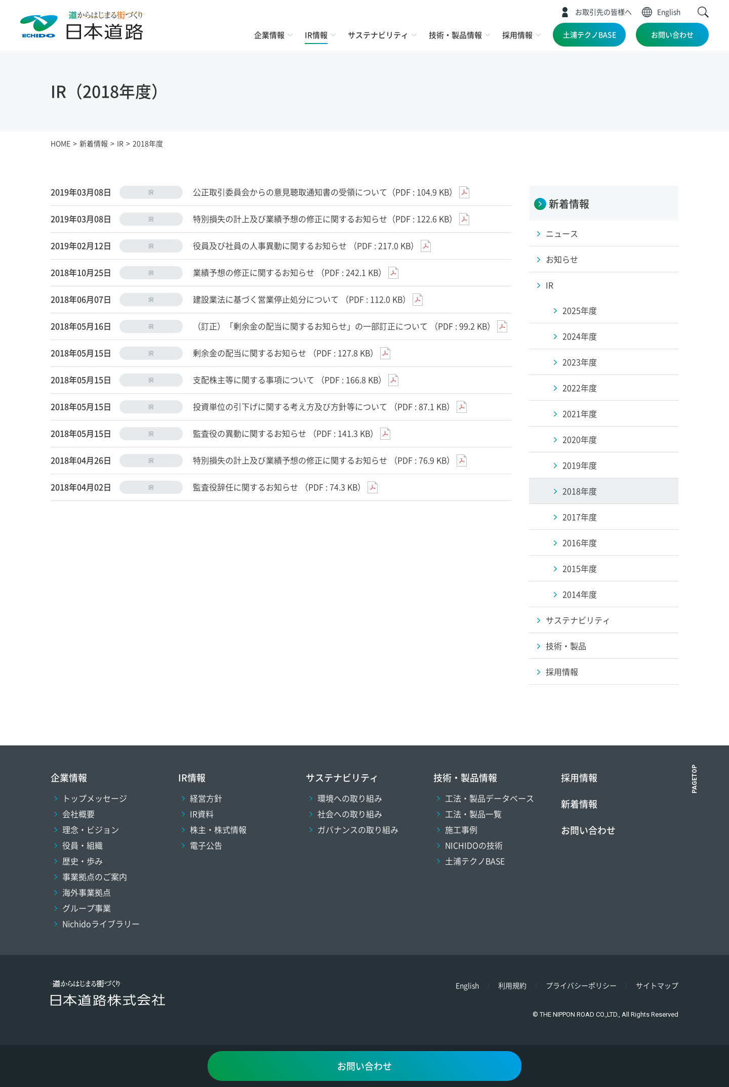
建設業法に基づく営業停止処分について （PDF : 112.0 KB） (302, 299)
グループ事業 (86, 908)
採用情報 (517, 34)
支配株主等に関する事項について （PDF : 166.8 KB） (289, 379)
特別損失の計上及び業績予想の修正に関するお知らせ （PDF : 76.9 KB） (324, 460)
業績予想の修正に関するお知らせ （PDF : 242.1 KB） (289, 272)
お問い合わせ (672, 34)
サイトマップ (657, 985)
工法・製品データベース (489, 798)
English (668, 12)
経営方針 (206, 798)
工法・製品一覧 (473, 814)
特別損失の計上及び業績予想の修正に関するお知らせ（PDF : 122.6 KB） (325, 219)
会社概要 (78, 814)
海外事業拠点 (86, 892)
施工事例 (461, 829)
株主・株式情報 (218, 829)
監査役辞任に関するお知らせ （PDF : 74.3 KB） (279, 487)
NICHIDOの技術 (474, 845)
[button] (703, 12)
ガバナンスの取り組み (357, 829)
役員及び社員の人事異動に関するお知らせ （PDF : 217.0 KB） (306, 245)
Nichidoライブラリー (101, 923)
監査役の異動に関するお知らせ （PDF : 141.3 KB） (285, 433)
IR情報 (316, 34)
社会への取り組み (349, 814)
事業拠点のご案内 (94, 876)
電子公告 (206, 845)
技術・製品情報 (455, 34)
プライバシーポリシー (581, 985)
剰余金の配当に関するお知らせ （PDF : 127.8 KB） (285, 353)
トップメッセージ (94, 798)
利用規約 (512, 985)
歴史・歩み (82, 861)
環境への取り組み (349, 798)
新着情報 (579, 803)
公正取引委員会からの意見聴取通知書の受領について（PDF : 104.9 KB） (325, 192)
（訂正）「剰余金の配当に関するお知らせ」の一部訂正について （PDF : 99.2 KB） (344, 326)
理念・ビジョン (90, 829)
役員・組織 (82, 845)
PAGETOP (694, 779)
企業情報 (269, 34)
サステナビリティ (378, 34)
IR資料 (202, 814)
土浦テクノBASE (589, 34)
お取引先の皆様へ (603, 12)
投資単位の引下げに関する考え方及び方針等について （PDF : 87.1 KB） (324, 406)
